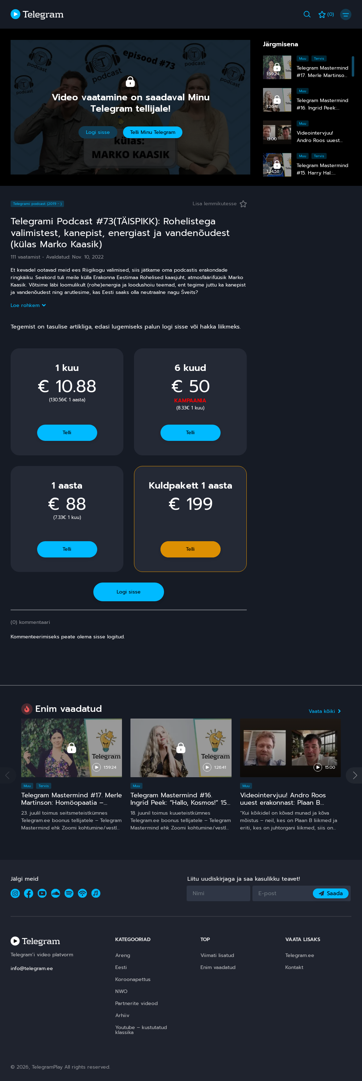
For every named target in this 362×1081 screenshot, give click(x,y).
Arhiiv (122, 1015)
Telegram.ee (299, 955)
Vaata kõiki (325, 711)
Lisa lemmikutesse (220, 203)
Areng (122, 955)
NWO (121, 991)
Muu (302, 58)
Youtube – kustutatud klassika (141, 1030)
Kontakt (294, 967)
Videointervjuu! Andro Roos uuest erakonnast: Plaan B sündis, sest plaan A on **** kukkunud (283, 806)
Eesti (121, 967)
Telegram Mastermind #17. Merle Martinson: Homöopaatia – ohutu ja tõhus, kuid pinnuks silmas (71, 806)
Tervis (319, 58)
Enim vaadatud (217, 967)
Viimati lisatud (217, 955)
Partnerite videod (136, 1003)
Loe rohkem (28, 305)
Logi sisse (98, 132)
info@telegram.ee (32, 968)
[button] (354, 775)
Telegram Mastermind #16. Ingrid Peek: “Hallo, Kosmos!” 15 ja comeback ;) (178, 802)
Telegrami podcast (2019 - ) (37, 203)
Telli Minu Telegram (152, 132)
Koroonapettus (133, 979)
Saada (331, 893)
